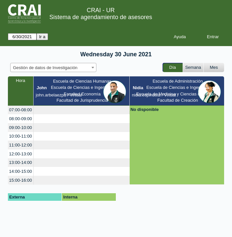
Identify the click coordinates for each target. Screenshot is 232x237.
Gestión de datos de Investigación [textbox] (45, 67)
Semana (193, 67)
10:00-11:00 (20, 136)
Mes (214, 67)
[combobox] (53, 67)
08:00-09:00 (20, 118)
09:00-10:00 (20, 127)
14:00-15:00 (20, 171)
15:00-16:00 (20, 180)
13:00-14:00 (20, 162)
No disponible (144, 109)
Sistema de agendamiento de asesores (100, 17)
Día (172, 67)
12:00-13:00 (20, 153)
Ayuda (180, 36)
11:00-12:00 (20, 145)
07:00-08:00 (20, 109)
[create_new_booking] (81, 110)
